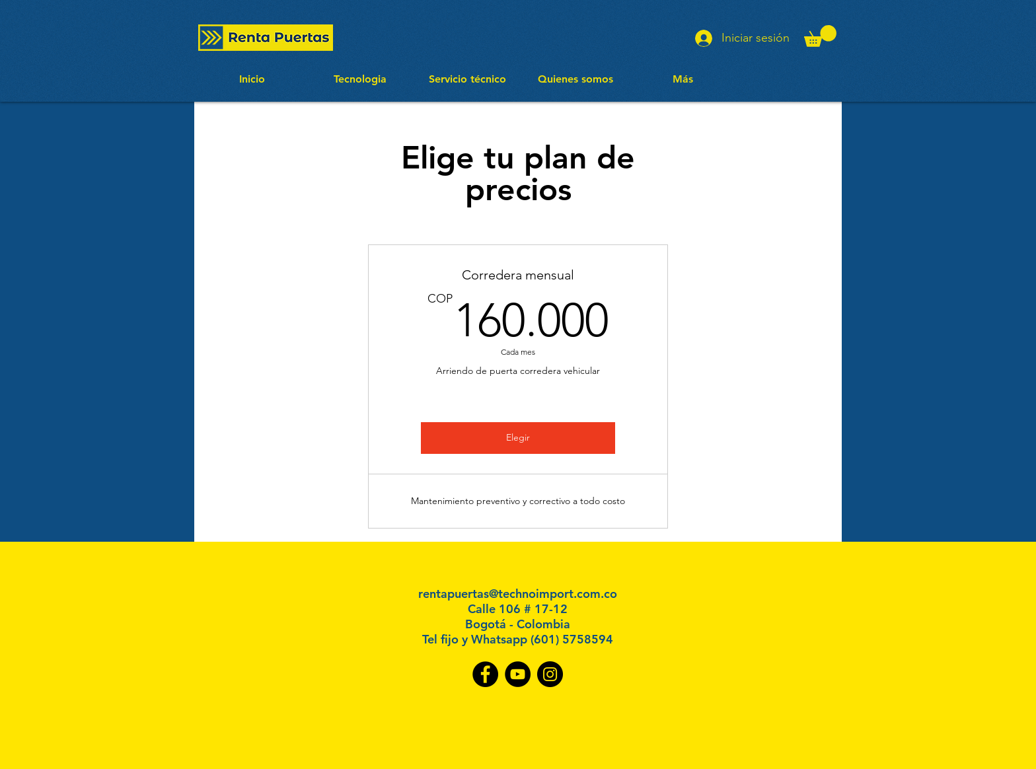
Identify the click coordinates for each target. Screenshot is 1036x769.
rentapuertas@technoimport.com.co (517, 593)
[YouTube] (518, 674)
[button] (820, 36)
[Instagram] (550, 674)
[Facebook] (485, 674)
